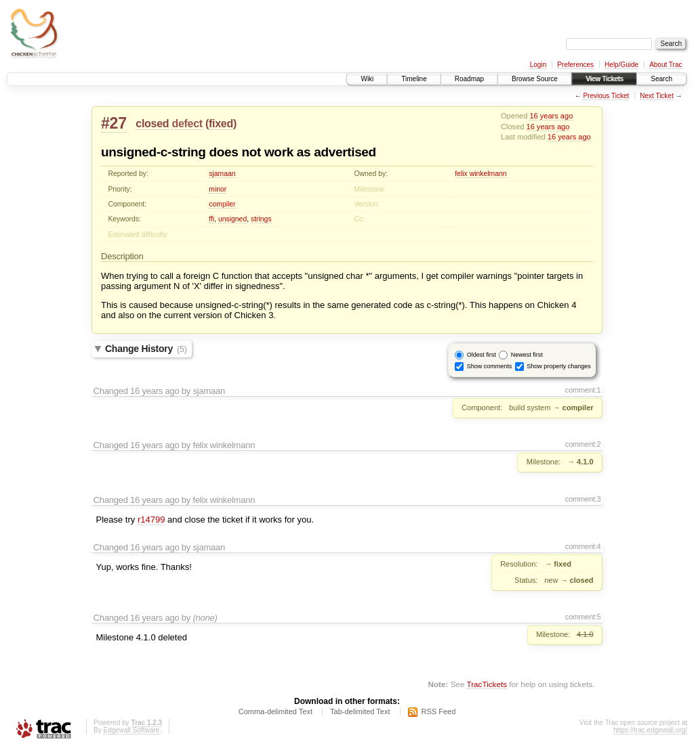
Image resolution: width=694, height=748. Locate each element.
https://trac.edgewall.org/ (650, 730)
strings (261, 219)
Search (661, 79)
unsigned (232, 219)
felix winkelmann (480, 173)
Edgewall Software (131, 730)
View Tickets (604, 79)
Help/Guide (621, 64)
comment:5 (583, 617)
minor (217, 189)
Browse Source (535, 79)
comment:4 (583, 546)
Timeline (413, 79)
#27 (114, 123)
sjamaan (222, 173)
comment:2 (583, 444)
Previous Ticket (606, 96)
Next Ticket (656, 96)
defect (186, 123)
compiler (222, 204)
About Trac (665, 64)
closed (152, 123)
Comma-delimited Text (275, 711)
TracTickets (486, 684)
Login (538, 64)
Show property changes (559, 365)
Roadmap (469, 79)
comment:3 (583, 499)
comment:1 (583, 390)
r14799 (151, 519)
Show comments (489, 365)
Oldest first (481, 354)
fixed (221, 123)
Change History (146, 348)
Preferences (575, 64)
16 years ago (551, 116)
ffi (211, 219)
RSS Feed (439, 711)
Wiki (367, 79)
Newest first (527, 354)
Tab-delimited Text (360, 711)
